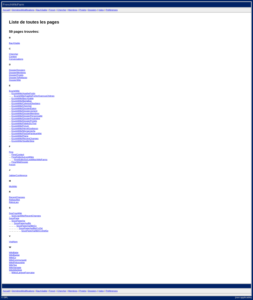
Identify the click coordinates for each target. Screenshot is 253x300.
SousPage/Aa (18, 221)
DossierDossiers (17, 70)
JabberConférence (18, 175)
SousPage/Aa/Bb (22, 223)
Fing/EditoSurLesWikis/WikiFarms (30, 159)
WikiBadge (14, 255)
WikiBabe (13, 252)
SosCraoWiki (15, 213)
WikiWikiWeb (15, 270)
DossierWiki (15, 80)
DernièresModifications (23, 10)
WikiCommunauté (17, 260)
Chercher (61, 10)
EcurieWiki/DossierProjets (24, 121)
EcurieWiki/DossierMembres (25, 113)
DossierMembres (17, 72)
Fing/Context (17, 154)
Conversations (16, 59)
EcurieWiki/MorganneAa (23, 131)
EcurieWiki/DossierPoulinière (25, 118)
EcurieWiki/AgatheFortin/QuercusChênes (34, 96)
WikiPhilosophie (17, 262)
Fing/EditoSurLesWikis (22, 157)
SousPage (14, 218)
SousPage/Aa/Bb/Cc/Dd (30, 228)
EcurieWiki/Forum (20, 126)
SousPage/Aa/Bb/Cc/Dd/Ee (34, 231)
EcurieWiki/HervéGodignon (24, 128)
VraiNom (13, 241)
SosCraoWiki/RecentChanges (26, 216)
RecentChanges (17, 197)
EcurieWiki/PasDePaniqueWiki (26, 133)
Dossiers (92, 10)
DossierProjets (16, 75)
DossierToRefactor (18, 77)
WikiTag (13, 265)
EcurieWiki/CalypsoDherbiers (25, 103)
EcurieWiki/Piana (19, 136)
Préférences (112, 10)
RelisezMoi (14, 199)
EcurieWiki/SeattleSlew (22, 141)
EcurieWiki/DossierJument (24, 111)
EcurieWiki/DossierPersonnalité (26, 116)
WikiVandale (15, 267)
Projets (82, 10)
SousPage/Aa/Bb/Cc (26, 226)
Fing (11, 152)
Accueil (6, 10)
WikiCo (12, 257)
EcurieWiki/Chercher (21, 106)
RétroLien (14, 202)
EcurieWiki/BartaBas (21, 101)
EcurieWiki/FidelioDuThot (23, 123)
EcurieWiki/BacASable (22, 98)
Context (13, 56)
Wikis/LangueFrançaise (23, 272)
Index (101, 10)
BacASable (41, 10)
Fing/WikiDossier (19, 162)
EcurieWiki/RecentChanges (24, 138)
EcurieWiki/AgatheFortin (23, 93)
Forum (52, 10)
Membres (72, 10)
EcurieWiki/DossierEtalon (23, 108)
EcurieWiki (14, 91)
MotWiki (13, 186)
